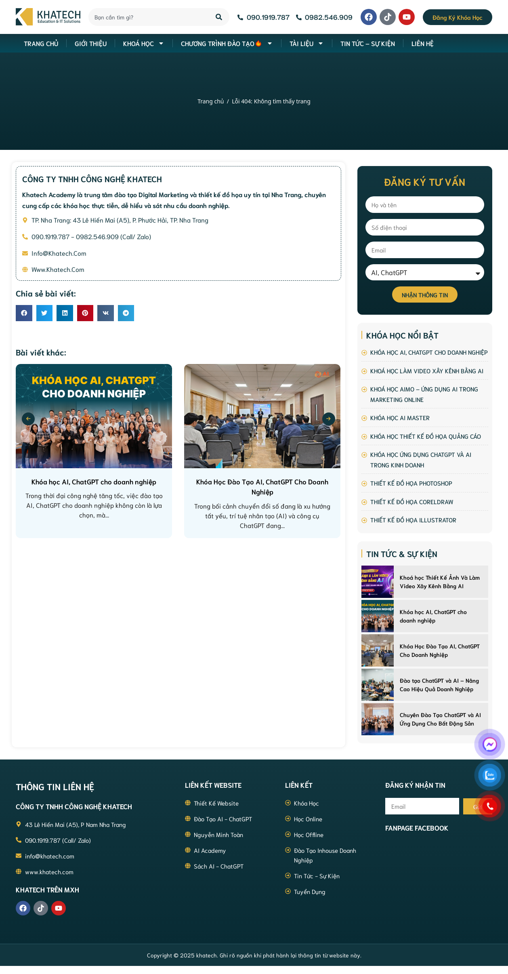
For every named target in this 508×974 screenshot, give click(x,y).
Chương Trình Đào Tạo (227, 43)
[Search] (219, 17)
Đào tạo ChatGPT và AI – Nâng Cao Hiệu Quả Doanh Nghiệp (439, 684)
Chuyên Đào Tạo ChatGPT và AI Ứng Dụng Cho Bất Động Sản (440, 719)
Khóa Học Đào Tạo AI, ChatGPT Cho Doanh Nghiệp (440, 650)
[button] (24, 313)
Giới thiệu (91, 43)
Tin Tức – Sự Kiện (367, 43)
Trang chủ (210, 101)
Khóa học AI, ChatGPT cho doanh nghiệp (433, 616)
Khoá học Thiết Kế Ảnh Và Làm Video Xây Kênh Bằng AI (440, 581)
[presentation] (28, 418)
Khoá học (143, 43)
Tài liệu (307, 43)
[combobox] (147, 17)
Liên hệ (422, 43)
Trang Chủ (41, 43)
